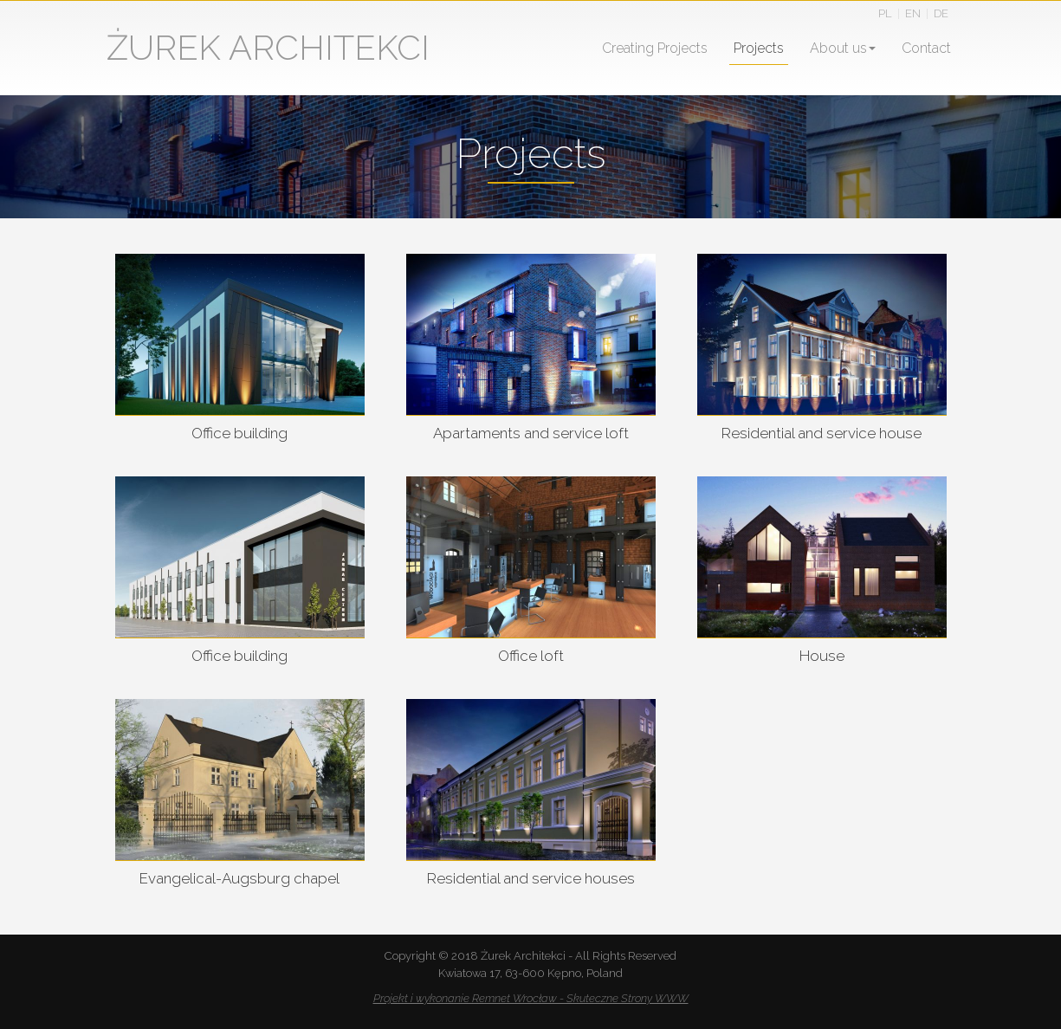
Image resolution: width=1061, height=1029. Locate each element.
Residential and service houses (531, 878)
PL (885, 13)
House (821, 655)
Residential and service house (821, 433)
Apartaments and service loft (531, 433)
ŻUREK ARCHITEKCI (268, 47)
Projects (759, 48)
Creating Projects (655, 48)
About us (843, 48)
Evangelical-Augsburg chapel (239, 878)
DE (941, 13)
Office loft (531, 655)
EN (913, 13)
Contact (926, 48)
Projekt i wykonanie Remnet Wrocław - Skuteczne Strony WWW (531, 998)
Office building (239, 433)
